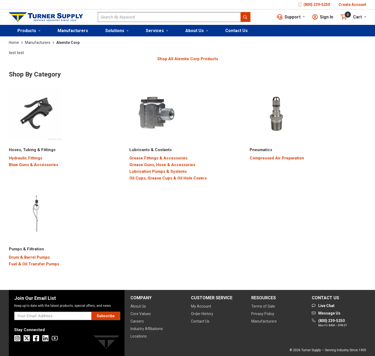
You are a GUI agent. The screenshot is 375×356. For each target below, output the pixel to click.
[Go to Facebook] (36, 338)
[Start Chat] (323, 306)
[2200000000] (32, 150)
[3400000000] (261, 150)
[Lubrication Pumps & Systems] (158, 172)
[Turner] (106, 343)
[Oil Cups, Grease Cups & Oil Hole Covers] (168, 178)
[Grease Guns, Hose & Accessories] (162, 165)
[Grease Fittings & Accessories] (158, 158)
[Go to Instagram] (17, 338)
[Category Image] (35, 115)
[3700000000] (26, 249)
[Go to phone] (329, 323)
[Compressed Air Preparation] (277, 158)
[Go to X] (27, 338)
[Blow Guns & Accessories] (33, 165)
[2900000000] (150, 150)
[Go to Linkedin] (45, 338)
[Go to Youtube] (55, 338)
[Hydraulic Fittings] (25, 158)
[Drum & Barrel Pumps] (29, 257)
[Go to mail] (326, 313)
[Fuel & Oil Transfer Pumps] (34, 264)
